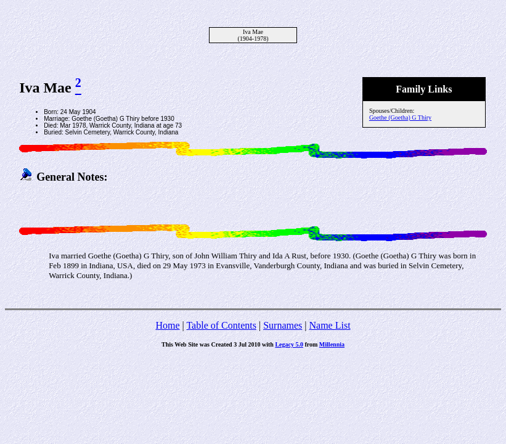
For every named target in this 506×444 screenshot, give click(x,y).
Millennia (332, 344)
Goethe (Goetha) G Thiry (400, 117)
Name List (329, 325)
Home (167, 325)
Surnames (282, 325)
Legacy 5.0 (289, 344)
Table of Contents (221, 325)
